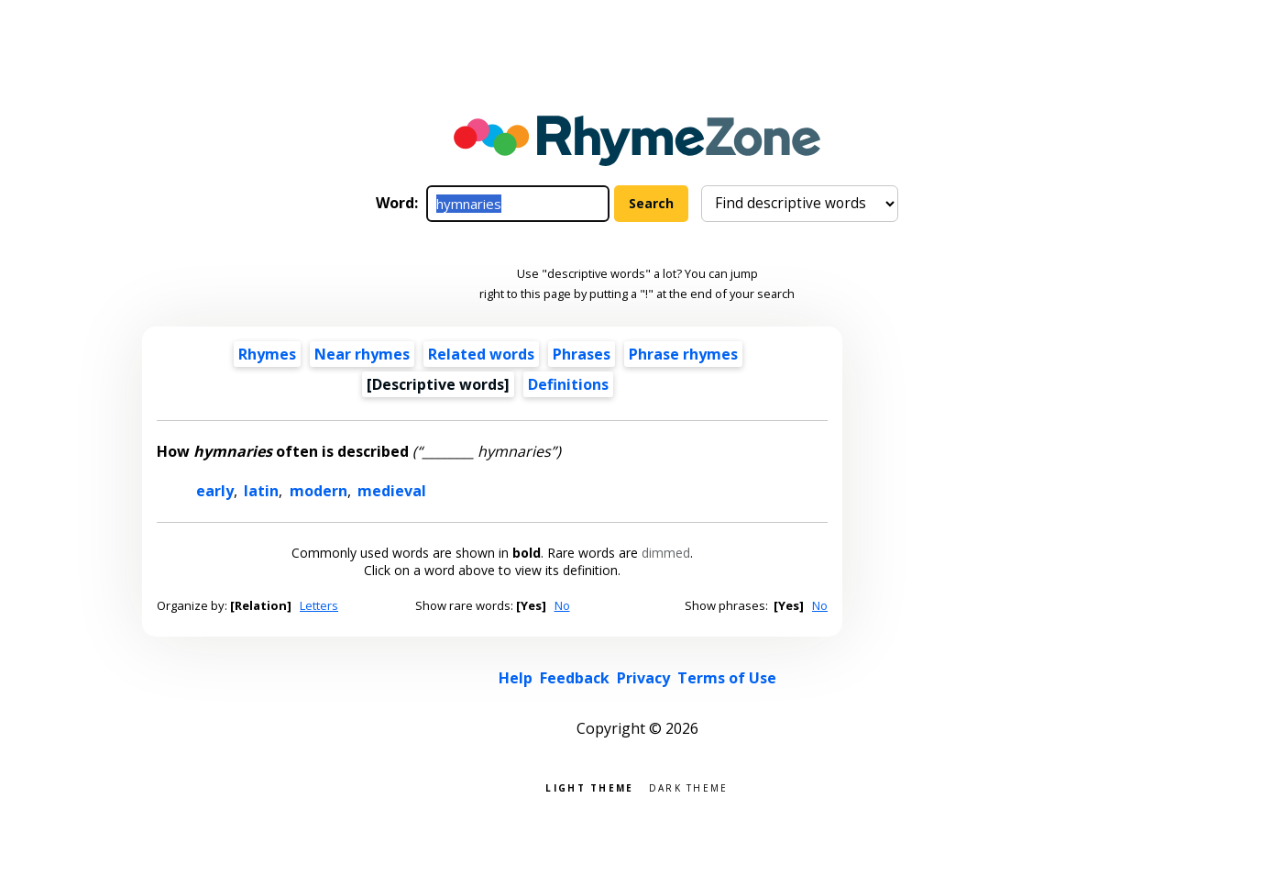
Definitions (568, 384)
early (215, 491)
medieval (391, 491)
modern (318, 491)
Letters (319, 605)
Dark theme (689, 786)
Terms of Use (726, 678)
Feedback (575, 678)
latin (261, 491)
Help (516, 678)
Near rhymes (362, 354)
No (562, 605)
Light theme (589, 786)
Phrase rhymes (683, 354)
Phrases (581, 354)
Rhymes (267, 354)
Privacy (643, 678)
